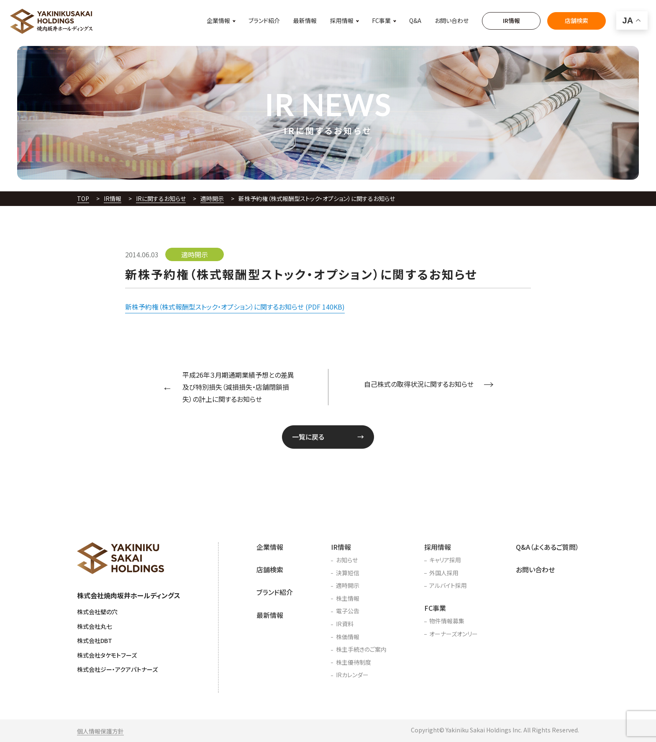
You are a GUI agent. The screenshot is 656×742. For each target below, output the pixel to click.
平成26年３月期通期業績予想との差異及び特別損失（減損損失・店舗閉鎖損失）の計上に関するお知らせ (238, 387)
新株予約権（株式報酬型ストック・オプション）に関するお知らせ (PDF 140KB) (235, 307)
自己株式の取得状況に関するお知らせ (419, 384)
